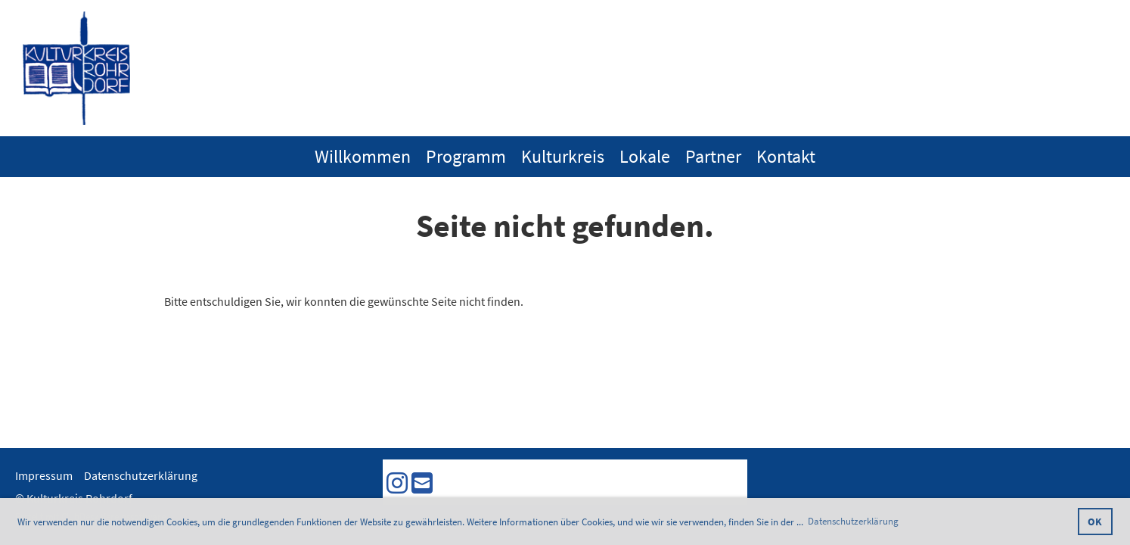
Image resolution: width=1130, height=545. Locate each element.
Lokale (644, 156)
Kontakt (785, 156)
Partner (713, 156)
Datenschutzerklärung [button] (853, 521)
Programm (466, 156)
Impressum (44, 475)
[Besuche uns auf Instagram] (397, 484)
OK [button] (1095, 521)
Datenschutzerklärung (140, 475)
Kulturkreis (562, 156)
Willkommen (363, 156)
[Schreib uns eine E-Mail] (422, 484)
